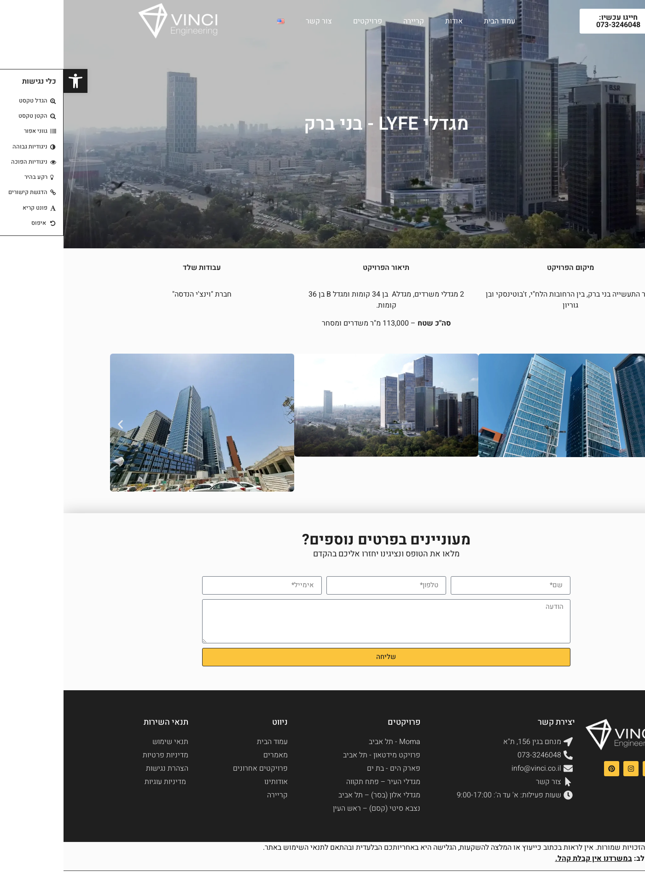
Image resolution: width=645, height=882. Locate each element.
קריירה (350, 21)
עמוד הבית (436, 21)
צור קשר (255, 21)
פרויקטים (304, 21)
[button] (57, 424)
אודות (390, 21)
